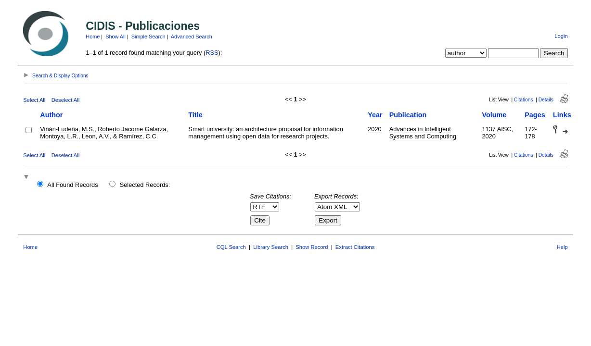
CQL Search (231, 247)
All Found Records (72, 184)
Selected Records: (145, 184)
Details (546, 99)
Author (51, 115)
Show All (115, 36)
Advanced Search (191, 36)
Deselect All (65, 100)
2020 (374, 129)
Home (93, 36)
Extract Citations (354, 247)
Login (560, 36)
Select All (34, 100)
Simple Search (148, 36)
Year (375, 115)
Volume (494, 115)
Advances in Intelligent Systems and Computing (422, 132)
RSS (212, 52)
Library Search (270, 247)
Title (195, 115)
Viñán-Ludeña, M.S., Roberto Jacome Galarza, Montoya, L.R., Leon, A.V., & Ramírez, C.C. (104, 132)
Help (562, 247)
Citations (523, 99)
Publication (408, 115)
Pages (535, 115)
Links (562, 115)
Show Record (312, 247)
